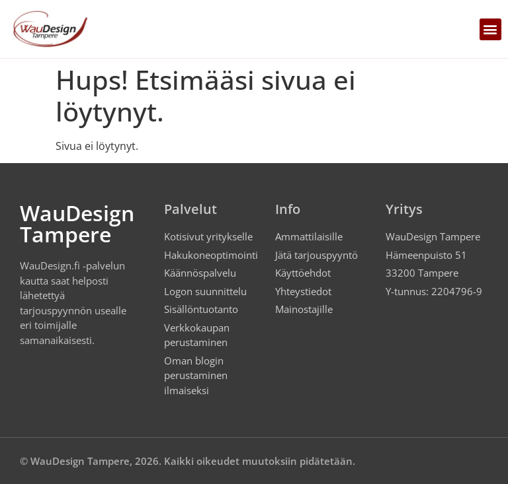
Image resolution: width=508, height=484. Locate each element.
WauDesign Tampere (77, 223)
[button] (490, 29)
